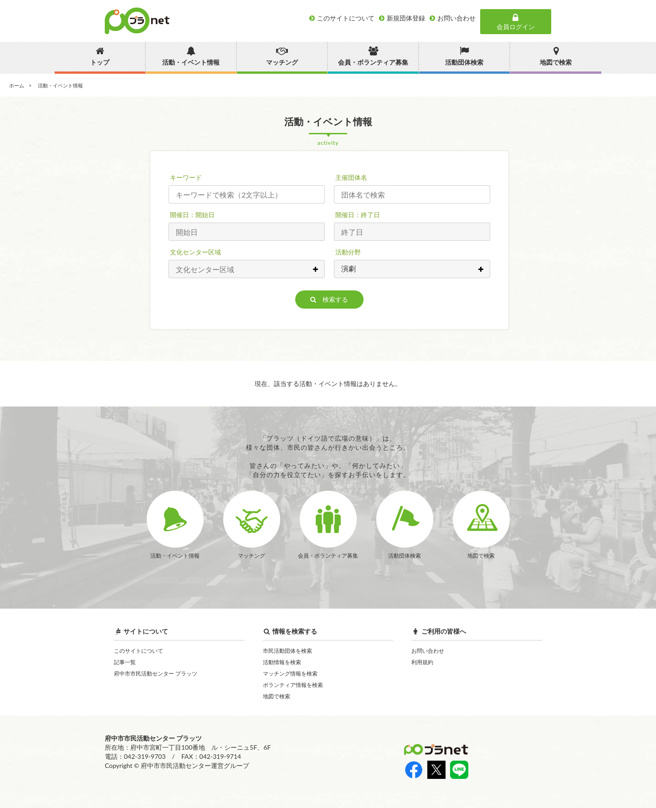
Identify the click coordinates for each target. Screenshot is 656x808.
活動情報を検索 (282, 662)
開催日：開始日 (192, 215)
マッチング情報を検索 (290, 673)
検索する (329, 299)
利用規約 (422, 662)
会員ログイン (516, 21)
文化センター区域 (195, 252)
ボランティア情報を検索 (293, 684)
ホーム (16, 85)
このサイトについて (138, 650)
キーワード (186, 177)
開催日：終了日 (357, 215)
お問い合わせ (427, 650)
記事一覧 (125, 662)
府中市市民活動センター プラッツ (155, 673)
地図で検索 (276, 696)
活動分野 (348, 252)
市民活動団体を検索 (287, 650)
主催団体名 (351, 177)
